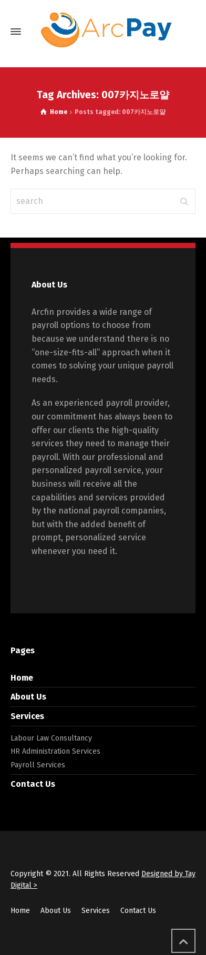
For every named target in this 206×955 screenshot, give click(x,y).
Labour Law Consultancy (51, 738)
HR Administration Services (55, 751)
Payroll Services (38, 765)
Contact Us (33, 784)
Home (22, 678)
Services (27, 716)
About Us (28, 697)
